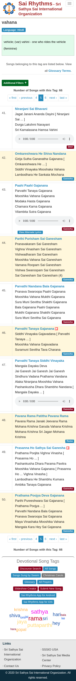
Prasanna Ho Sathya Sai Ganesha (42, 448)
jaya (22, 621)
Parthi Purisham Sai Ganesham (38, 238)
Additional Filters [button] (14, 83)
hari (57, 614)
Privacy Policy (51, 666)
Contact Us (11, 666)
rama (35, 618)
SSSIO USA (50, 649)
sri (45, 618)
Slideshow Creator (25, 588)
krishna (21, 609)
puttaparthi (39, 625)
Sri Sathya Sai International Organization (13, 654)
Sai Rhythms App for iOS (38, 601)
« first (12, 97)
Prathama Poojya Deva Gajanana (39, 495)
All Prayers (45, 581)
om (22, 617)
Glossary (29, 581)
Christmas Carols (53, 575)
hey (56, 623)
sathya (39, 611)
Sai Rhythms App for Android (38, 595)
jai (26, 617)
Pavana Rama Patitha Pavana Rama (41, 416)
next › (53, 97)
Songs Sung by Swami (26, 575)
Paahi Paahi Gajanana (31, 185)
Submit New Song (50, 588)
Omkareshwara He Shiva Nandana (40, 153)
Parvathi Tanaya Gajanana (36, 328)
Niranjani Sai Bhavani (31, 109)
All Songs (50, 568)
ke (63, 618)
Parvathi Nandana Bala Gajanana (39, 286)
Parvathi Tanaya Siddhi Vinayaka (39, 360)
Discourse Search (30, 568)
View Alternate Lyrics (30, 232)
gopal (21, 629)
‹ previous (25, 97)
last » (63, 97)
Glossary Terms (59, 70)
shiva (14, 615)
